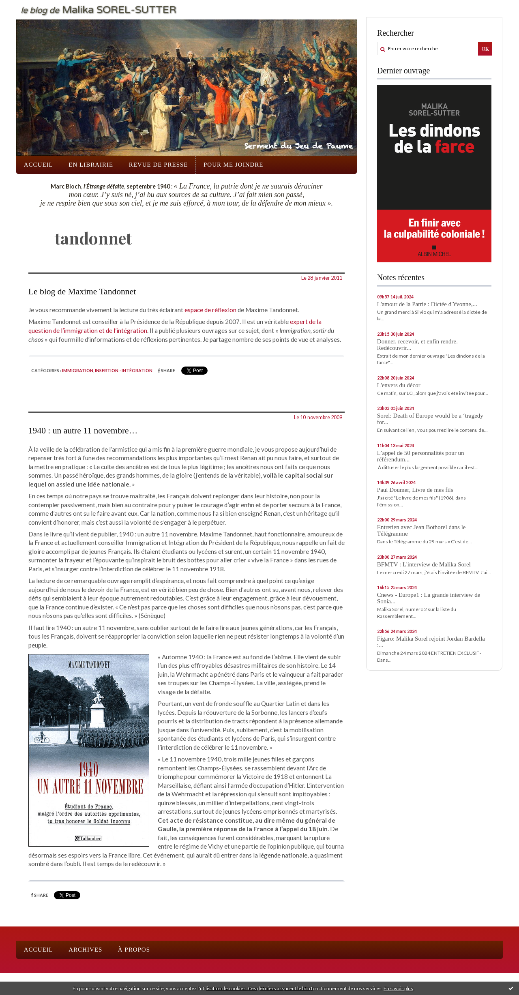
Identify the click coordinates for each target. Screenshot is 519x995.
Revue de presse (158, 164)
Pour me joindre (234, 164)
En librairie (91, 164)
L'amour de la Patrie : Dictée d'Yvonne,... (427, 304)
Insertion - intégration (123, 370)
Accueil (38, 164)
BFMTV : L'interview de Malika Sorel (424, 564)
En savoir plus (398, 988)
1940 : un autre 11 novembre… (82, 430)
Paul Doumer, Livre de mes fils (415, 490)
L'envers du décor (398, 385)
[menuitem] (38, 165)
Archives (85, 949)
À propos (134, 949)
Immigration (77, 370)
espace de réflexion (210, 309)
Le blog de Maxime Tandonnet (82, 291)
